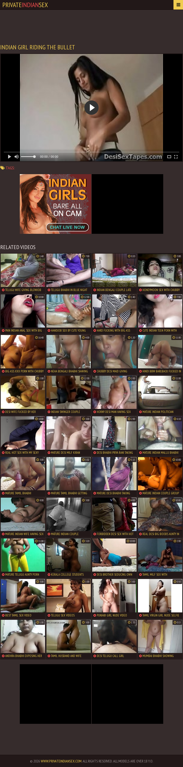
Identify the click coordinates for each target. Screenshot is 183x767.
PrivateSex (25, 4)
